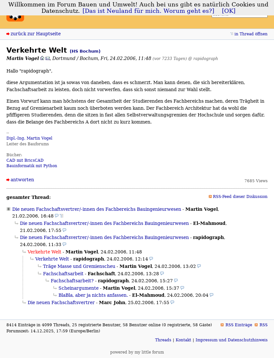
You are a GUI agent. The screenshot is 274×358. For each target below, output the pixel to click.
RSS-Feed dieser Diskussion (240, 196)
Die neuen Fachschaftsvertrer (61, 302)
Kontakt (183, 340)
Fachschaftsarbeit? (72, 280)
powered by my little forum (137, 352)
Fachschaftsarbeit (63, 273)
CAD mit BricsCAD (25, 160)
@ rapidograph (203, 58)
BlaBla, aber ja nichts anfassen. (93, 295)
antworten (22, 179)
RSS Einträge (238, 325)
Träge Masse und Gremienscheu (79, 266)
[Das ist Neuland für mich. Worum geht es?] (148, 11)
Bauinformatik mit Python (31, 166)
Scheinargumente (78, 288)
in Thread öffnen (251, 34)
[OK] (228, 11)
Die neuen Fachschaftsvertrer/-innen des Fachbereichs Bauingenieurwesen (96, 209)
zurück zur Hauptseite (36, 33)
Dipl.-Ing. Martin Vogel (29, 138)
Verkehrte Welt (52, 258)
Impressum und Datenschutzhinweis (232, 340)
